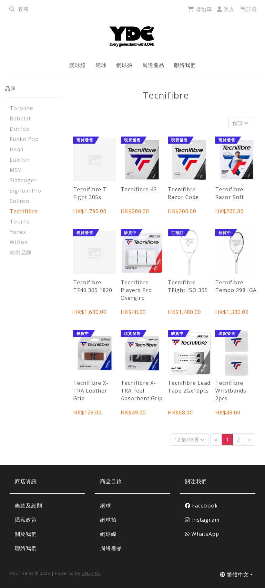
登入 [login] (226, 9)
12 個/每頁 (189, 439)
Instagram (202, 519)
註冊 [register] (248, 9)
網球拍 (124, 65)
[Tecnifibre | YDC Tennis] (132, 35)
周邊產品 (153, 65)
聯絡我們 (185, 65)
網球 (101, 65)
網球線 (77, 65)
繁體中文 (234, 574)
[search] (12, 9)
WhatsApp (202, 533)
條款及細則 (28, 505)
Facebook (201, 505)
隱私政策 (26, 519)
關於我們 (26, 533)
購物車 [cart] (200, 9)
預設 (241, 123)
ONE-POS (91, 573)
